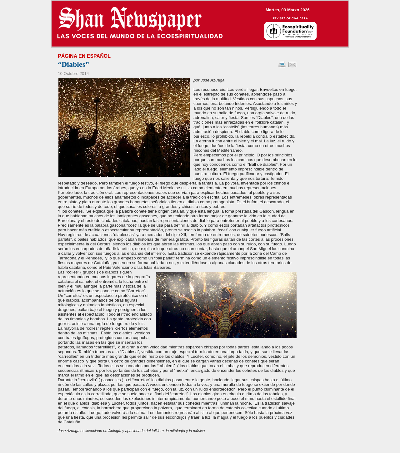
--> (200, 24)
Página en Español (84, 56)
